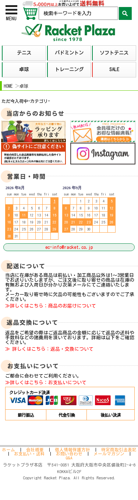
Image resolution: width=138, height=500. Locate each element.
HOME (8, 86)
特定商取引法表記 (119, 450)
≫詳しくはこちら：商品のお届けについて (50, 305)
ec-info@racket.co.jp (69, 247)
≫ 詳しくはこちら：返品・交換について (49, 349)
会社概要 (35, 450)
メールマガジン (108, 454)
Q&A (69, 458)
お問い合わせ (69, 454)
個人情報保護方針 (72, 450)
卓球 (24, 86)
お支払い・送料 (29, 454)
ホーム (8, 450)
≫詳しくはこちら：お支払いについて (45, 382)
